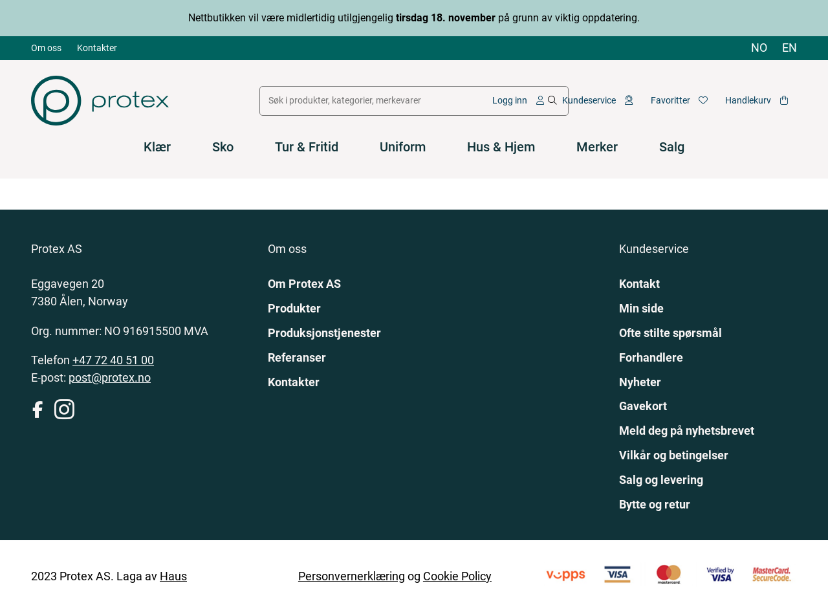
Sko (223, 147)
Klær (157, 147)
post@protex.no (110, 377)
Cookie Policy (457, 576)
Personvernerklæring (351, 576)
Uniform (403, 147)
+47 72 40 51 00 (113, 360)
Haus (173, 576)
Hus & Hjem (501, 147)
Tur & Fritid (306, 147)
